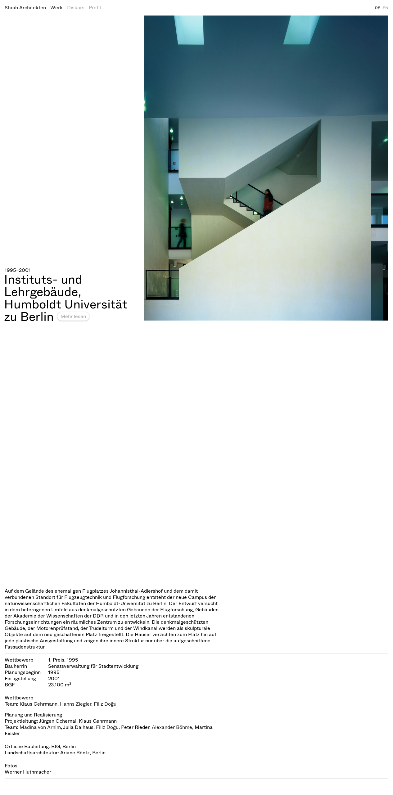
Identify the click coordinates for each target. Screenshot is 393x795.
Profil (95, 7)
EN (385, 8)
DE (377, 8)
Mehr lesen (73, 316)
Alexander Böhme (172, 727)
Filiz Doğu (105, 703)
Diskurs (75, 7)
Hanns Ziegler (75, 703)
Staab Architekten (25, 7)
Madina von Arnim (40, 727)
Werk (56, 7)
